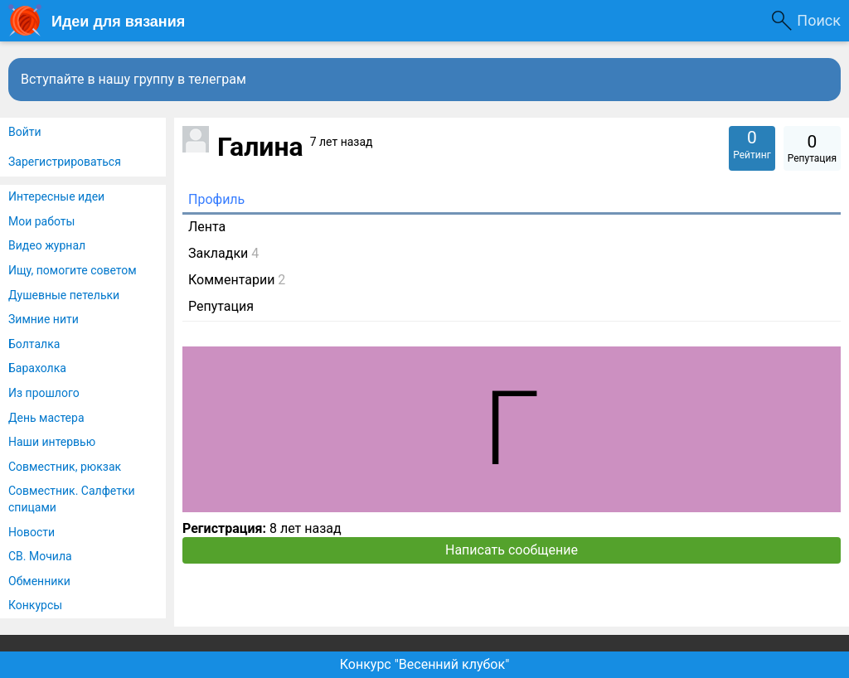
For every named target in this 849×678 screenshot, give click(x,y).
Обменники (39, 581)
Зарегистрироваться (64, 161)
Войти (24, 131)
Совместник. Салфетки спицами (71, 499)
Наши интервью (51, 441)
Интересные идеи (56, 196)
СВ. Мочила (40, 556)
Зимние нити (43, 319)
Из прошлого (44, 393)
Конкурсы (35, 605)
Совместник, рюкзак (64, 466)
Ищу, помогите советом (72, 270)
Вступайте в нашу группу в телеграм (133, 79)
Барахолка (37, 368)
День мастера (46, 417)
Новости (31, 532)
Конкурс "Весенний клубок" (425, 664)
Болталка (34, 344)
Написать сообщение (511, 550)
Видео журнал (46, 245)
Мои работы (41, 221)
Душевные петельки (63, 295)
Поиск (819, 20)
